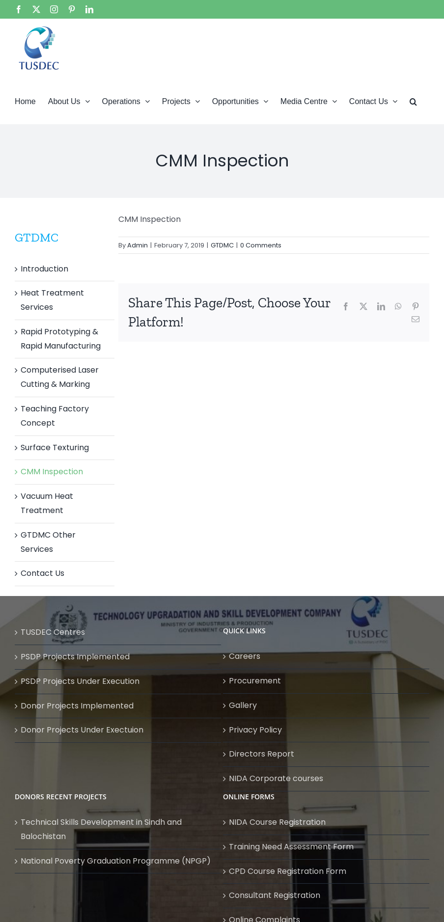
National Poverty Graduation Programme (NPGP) (116, 861)
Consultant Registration (274, 895)
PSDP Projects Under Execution (80, 681)
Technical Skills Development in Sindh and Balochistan (101, 829)
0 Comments (260, 245)
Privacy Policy (255, 729)
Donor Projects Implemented (77, 705)
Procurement (255, 680)
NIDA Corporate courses (276, 778)
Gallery (243, 705)
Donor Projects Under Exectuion (82, 729)
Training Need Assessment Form (291, 846)
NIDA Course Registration (277, 822)
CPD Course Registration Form (287, 871)
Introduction (44, 268)
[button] (413, 101)
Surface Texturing (55, 447)
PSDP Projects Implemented (75, 656)
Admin (137, 245)
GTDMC (222, 245)
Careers (244, 656)
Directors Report (261, 753)
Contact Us (42, 573)
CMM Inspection (52, 471)
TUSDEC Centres (53, 632)
